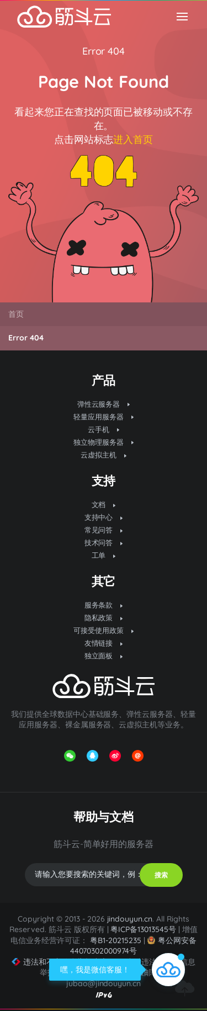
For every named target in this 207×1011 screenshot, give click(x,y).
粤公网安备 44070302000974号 (133, 945)
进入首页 (133, 139)
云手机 (103, 429)
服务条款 (103, 604)
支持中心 (103, 517)
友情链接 (103, 642)
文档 (104, 504)
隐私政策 (103, 617)
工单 (104, 555)
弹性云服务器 (103, 404)
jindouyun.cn (130, 919)
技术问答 (103, 542)
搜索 (161, 875)
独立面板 (103, 655)
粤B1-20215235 (115, 940)
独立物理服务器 (103, 442)
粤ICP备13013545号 (143, 929)
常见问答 (103, 529)
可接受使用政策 (103, 630)
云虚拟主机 (103, 454)
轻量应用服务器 (103, 416)
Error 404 (103, 51)
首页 (16, 314)
